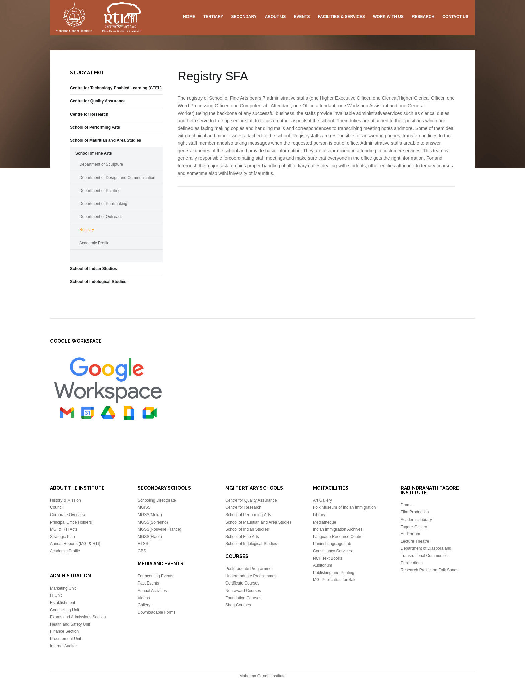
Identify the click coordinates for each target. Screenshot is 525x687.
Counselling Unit (64, 610)
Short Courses (238, 605)
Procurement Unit (65, 638)
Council (56, 507)
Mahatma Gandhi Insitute (98, 18)
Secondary (243, 16)
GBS (142, 551)
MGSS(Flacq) (150, 536)
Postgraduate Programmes (249, 568)
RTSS (143, 543)
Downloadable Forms (156, 612)
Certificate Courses (242, 583)
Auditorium (322, 565)
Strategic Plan (62, 536)
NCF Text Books (327, 558)
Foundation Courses (243, 598)
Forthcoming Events (155, 576)
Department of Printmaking (103, 203)
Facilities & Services (341, 16)
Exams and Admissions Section (78, 617)
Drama (407, 505)
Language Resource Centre (337, 536)
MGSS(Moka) (150, 514)
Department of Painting (100, 190)
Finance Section (64, 631)
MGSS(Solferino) (153, 522)
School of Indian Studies (93, 268)
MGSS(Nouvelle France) (159, 529)
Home (189, 16)
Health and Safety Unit (70, 624)
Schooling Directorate (157, 500)
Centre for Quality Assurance (98, 101)
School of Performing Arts (95, 127)
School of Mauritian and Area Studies (105, 140)
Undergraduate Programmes (250, 576)
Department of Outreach (101, 216)
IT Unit (56, 595)
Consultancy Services (332, 551)
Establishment (62, 602)
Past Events (148, 583)
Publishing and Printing (333, 572)
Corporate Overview (68, 514)
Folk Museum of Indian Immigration (344, 507)
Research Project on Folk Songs (429, 570)
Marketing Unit (63, 588)
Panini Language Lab (332, 543)
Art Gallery (322, 500)
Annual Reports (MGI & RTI (74, 543)
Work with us (388, 16)
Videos (144, 598)
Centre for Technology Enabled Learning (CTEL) (116, 88)
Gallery (144, 605)
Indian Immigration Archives (337, 529)
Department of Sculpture (101, 164)
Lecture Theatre (415, 541)
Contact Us (455, 16)
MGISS (144, 507)
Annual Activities (152, 590)
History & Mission (65, 500)
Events (302, 16)
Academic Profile (94, 243)
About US (275, 16)
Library (319, 514)
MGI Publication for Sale (334, 579)
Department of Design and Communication (117, 177)
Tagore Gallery (414, 527)
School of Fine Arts (93, 153)
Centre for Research (89, 114)
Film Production (415, 512)
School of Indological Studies (98, 281)
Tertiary (213, 16)
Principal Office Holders (71, 522)
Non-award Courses (243, 590)
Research (423, 16)
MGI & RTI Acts (63, 529)
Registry (86, 229)
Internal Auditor (63, 646)
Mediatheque (324, 522)
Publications (412, 563)
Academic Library (416, 519)
